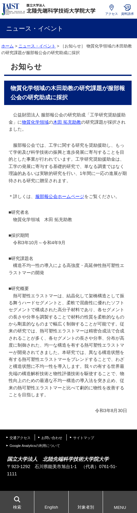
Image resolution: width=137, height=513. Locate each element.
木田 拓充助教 (67, 122)
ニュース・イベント (37, 46)
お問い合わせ (51, 438)
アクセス (111, 13)
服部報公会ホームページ (59, 196)
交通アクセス (20, 438)
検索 (17, 507)
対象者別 (86, 507)
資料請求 (127, 13)
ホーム (7, 46)
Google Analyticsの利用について (35, 446)
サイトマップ (83, 438)
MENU (120, 507)
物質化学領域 (35, 122)
